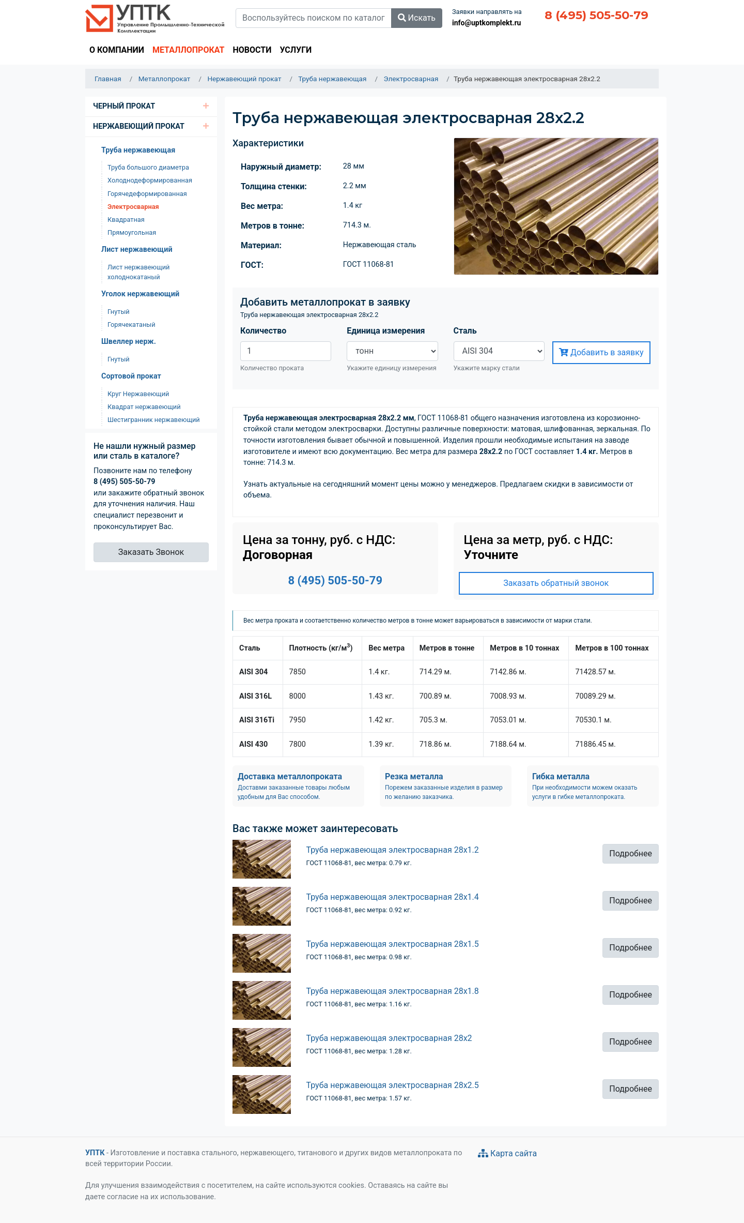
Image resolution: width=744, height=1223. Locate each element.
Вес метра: (262, 206)
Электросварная (133, 206)
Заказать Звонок (151, 552)
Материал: (261, 245)
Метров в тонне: (272, 226)
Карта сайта (507, 1153)
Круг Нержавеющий (138, 394)
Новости (252, 50)
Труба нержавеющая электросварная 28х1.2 (392, 850)
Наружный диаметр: (281, 167)
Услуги (296, 50)
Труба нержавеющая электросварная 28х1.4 (392, 897)
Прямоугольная (131, 232)
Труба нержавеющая (138, 150)
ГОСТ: (252, 265)
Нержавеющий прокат (138, 126)
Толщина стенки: (274, 186)
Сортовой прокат (131, 376)
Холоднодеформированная (149, 180)
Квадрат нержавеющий (144, 407)
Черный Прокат (124, 106)
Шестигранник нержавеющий (153, 420)
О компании (116, 50)
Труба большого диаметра (148, 167)
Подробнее (630, 853)
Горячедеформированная (147, 194)
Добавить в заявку (601, 352)
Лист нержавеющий (137, 249)
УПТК (94, 1153)
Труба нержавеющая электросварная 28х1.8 (392, 991)
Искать (417, 18)
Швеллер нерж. (128, 341)
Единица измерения (386, 331)
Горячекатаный (131, 324)
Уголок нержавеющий (140, 294)
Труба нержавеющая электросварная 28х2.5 (392, 1085)
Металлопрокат (188, 50)
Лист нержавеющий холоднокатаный (138, 272)
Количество (263, 331)
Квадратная (126, 219)
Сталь (465, 331)
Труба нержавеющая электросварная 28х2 (389, 1038)
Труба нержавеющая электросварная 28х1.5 (392, 944)
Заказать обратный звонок (556, 583)
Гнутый (118, 311)
